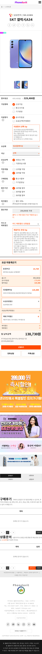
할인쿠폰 (4, 210)
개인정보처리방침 (9, 572)
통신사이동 (18, 108)
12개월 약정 (18, 169)
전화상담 (10, 353)
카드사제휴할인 (4, 224)
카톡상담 (31, 353)
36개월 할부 (18, 195)
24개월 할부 (18, 188)
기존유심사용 (19, 163)
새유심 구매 (18, 160)
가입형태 (4, 104)
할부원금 (4, 98)
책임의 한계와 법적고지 (31, 572)
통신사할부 (18, 179)
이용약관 (19, 572)
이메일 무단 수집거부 (20, 575)
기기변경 (17, 111)
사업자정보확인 (21, 618)
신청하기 (21, 347)
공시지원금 (18, 117)
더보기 (39, 532)
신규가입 (17, 104)
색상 (2, 154)
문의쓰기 (32, 568)
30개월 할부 (18, 192)
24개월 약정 (18, 173)
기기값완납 (18, 182)
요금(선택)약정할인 (21, 121)
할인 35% (25, 202)
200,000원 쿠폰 (26, 211)
